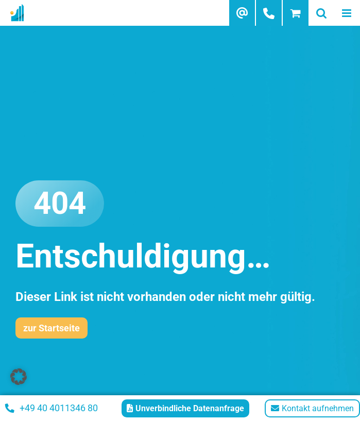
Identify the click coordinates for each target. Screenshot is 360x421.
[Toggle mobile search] (321, 13)
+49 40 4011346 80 (51, 407)
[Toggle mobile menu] (347, 13)
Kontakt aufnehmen (312, 408)
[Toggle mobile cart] (295, 13)
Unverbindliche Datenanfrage (185, 408)
